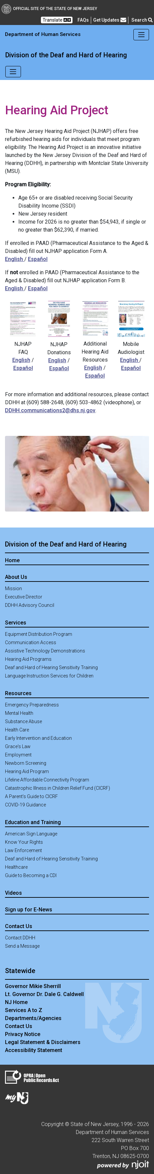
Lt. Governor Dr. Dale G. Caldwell (44, 994)
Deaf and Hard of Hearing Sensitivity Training (51, 667)
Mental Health (19, 713)
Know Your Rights (24, 842)
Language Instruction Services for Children (49, 675)
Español (38, 259)
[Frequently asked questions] (83, 20)
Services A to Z (23, 1010)
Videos (13, 893)
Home (12, 560)
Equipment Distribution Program (38, 634)
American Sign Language (31, 833)
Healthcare (16, 867)
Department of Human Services (42, 34)
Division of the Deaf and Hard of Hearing (66, 55)
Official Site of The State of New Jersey (49, 8)
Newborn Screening (25, 763)
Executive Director (23, 596)
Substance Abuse (23, 721)
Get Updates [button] (109, 20)
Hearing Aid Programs (28, 659)
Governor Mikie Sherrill (33, 986)
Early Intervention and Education (38, 738)
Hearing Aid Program (27, 771)
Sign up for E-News (28, 909)
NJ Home (16, 1002)
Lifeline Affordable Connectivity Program (47, 779)
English (14, 259)
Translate (57, 20)
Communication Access (30, 642)
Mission (13, 588)
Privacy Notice (22, 1034)
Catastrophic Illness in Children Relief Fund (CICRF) (57, 788)
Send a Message (22, 946)
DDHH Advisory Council (29, 605)
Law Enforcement (23, 850)
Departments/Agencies (33, 1018)
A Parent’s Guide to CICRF (31, 796)
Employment (18, 754)
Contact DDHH (20, 937)
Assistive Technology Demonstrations (45, 650)
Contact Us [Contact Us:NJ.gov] (18, 1026)
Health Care (17, 729)
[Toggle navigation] (141, 34)
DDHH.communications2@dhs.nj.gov (50, 410)
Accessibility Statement (33, 1050)
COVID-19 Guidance (25, 804)
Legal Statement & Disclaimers (42, 1042)
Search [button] (142, 20)
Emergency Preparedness (32, 704)
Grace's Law (18, 746)
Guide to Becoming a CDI (31, 875)
